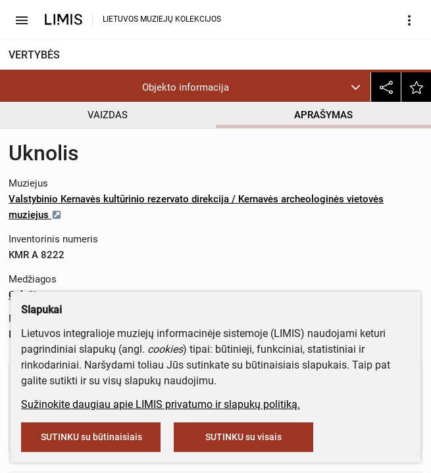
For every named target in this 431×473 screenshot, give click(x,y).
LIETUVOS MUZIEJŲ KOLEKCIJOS (162, 19)
